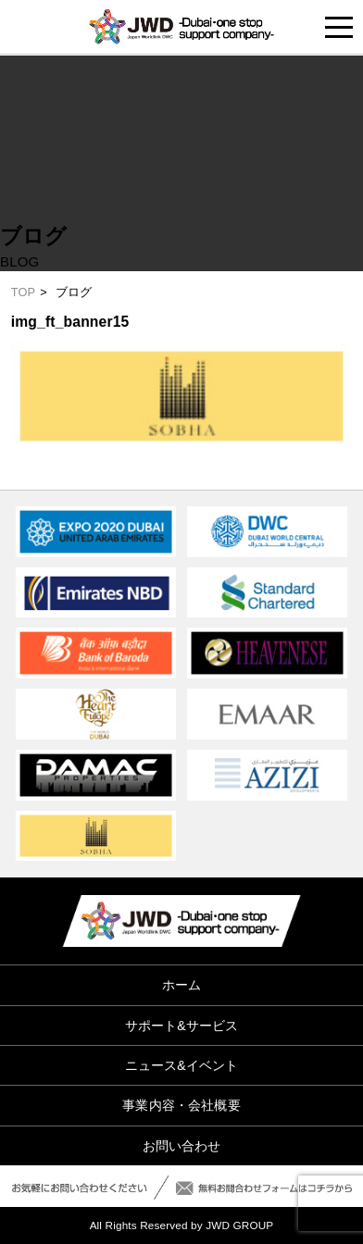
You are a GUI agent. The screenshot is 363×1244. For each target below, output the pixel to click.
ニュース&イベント (182, 1065)
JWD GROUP (239, 1225)
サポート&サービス (182, 1025)
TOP (23, 292)
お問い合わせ (182, 1145)
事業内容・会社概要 (181, 1105)
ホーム (181, 984)
